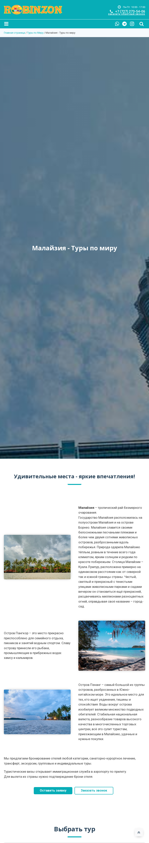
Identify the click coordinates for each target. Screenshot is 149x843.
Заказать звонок (94, 791)
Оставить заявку (52, 791)
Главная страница (14, 32)
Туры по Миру (35, 32)
